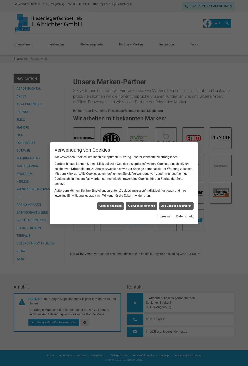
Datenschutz (185, 216)
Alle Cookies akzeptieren (176, 205)
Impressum (164, 216)
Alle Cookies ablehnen (141, 205)
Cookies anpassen (110, 205)
